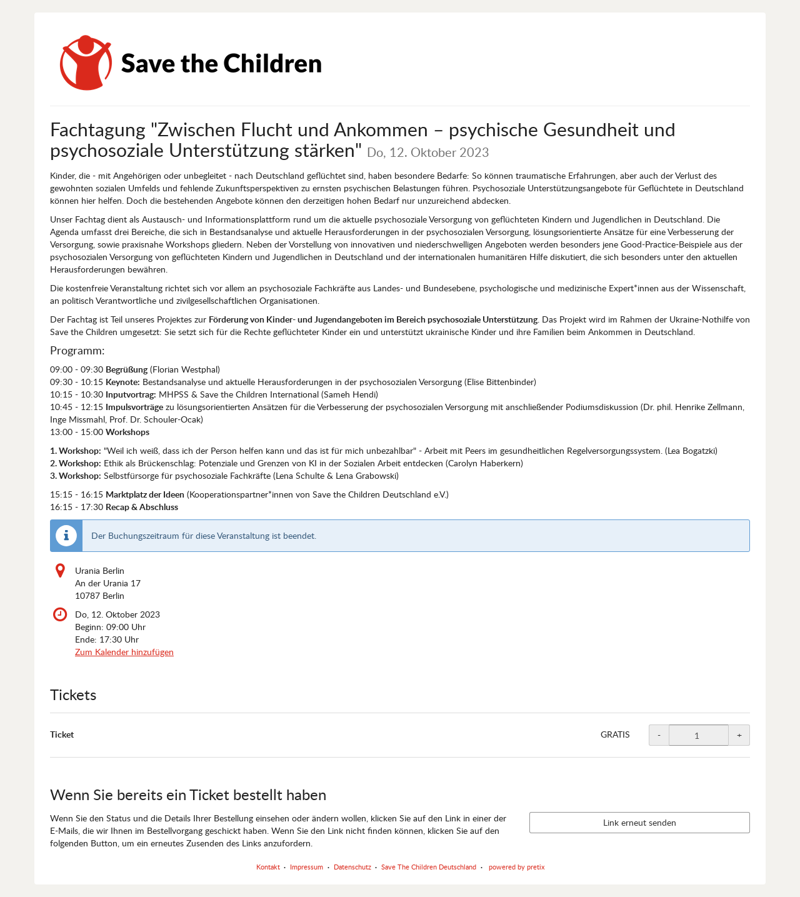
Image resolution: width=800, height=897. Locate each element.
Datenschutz (352, 866)
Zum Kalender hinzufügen (124, 652)
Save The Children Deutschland (428, 866)
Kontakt (268, 866)
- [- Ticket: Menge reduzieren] (659, 735)
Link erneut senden (639, 822)
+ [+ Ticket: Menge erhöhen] (739, 735)
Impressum (306, 866)
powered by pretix (516, 866)
